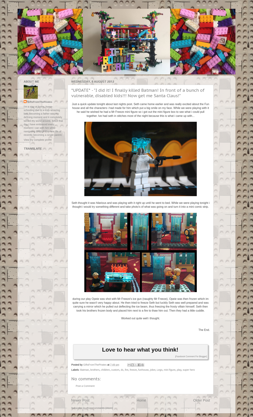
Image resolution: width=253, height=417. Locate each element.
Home (141, 400)
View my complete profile (38, 139)
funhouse (143, 369)
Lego (159, 369)
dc (122, 369)
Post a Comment (85, 386)
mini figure (169, 369)
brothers (95, 369)
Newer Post (80, 400)
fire (126, 369)
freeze (133, 369)
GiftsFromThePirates (39, 102)
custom (115, 369)
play (179, 369)
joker (152, 369)
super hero (189, 369)
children (105, 369)
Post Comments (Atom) (100, 408)
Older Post (201, 400)
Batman (84, 369)
